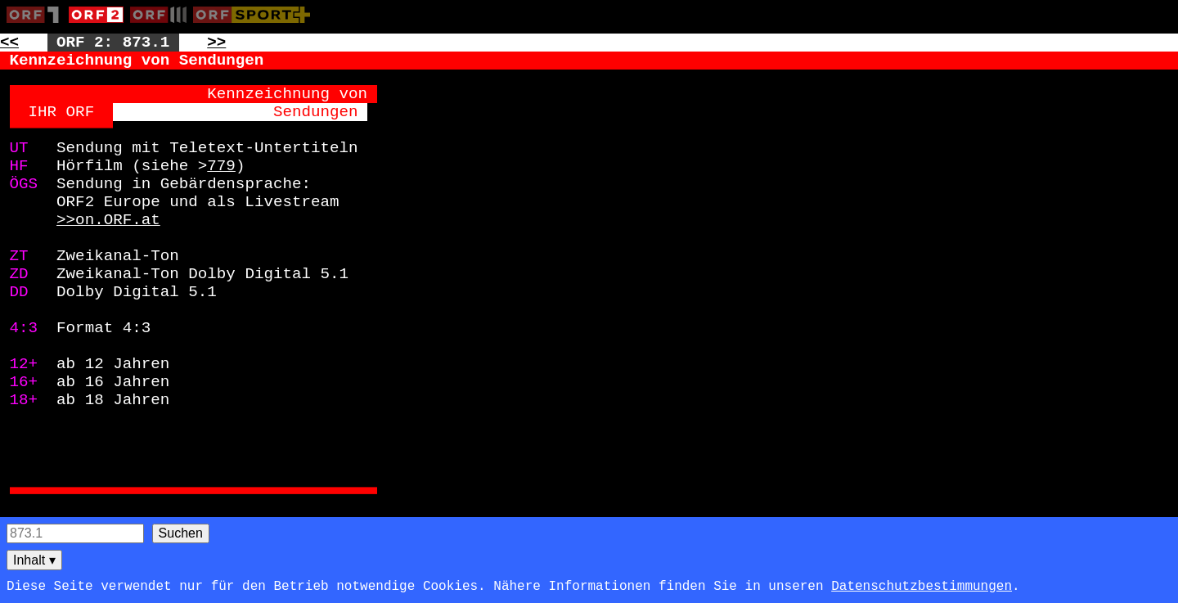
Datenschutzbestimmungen (921, 586)
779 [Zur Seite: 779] (221, 166)
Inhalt (34, 560)
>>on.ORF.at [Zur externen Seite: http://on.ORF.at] (108, 220)
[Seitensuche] (75, 533)
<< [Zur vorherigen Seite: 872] (9, 43)
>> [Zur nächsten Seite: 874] (216, 43)
